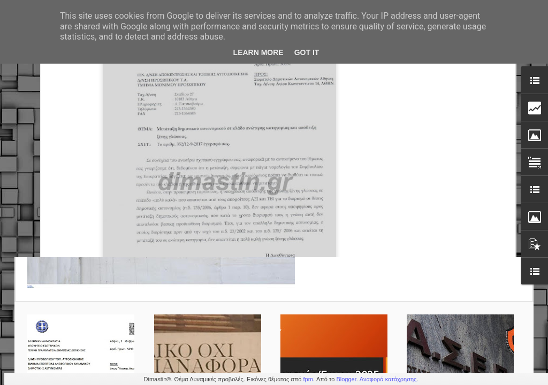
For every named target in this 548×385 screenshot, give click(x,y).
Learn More (258, 52)
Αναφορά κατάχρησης (388, 379)
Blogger (346, 379)
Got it (306, 52)
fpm (308, 379)
